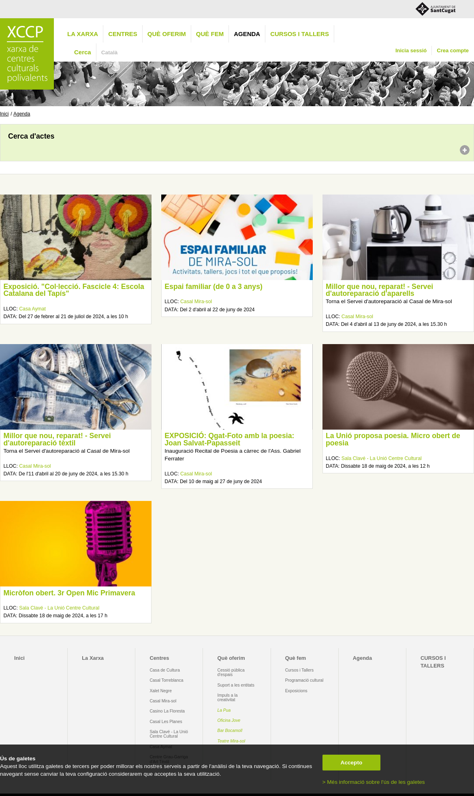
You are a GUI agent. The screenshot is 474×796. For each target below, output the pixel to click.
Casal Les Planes (165, 721)
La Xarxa (82, 33)
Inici (4, 114)
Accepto (352, 763)
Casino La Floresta (167, 711)
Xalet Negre (160, 691)
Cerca (82, 52)
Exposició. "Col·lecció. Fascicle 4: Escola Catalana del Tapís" (73, 290)
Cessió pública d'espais (231, 672)
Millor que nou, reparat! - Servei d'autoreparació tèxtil (57, 439)
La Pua (224, 710)
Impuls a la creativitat (228, 697)
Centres (122, 33)
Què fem (210, 33)
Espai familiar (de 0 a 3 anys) (213, 286)
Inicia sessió (411, 50)
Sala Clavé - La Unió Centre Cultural (382, 458)
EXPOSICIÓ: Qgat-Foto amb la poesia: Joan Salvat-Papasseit (229, 439)
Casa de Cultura (164, 670)
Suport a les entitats (236, 685)
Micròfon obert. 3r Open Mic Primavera (69, 593)
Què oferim (166, 33)
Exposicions (296, 691)
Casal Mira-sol (196, 301)
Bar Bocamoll (230, 730)
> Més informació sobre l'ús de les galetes (373, 782)
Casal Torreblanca (166, 680)
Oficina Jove (229, 720)
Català (109, 52)
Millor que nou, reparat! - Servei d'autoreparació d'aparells (379, 290)
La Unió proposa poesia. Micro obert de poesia (393, 439)
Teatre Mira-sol (232, 741)
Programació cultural (304, 680)
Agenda (247, 33)
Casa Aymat (32, 309)
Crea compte (453, 50)
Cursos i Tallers (299, 670)
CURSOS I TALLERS (299, 33)
